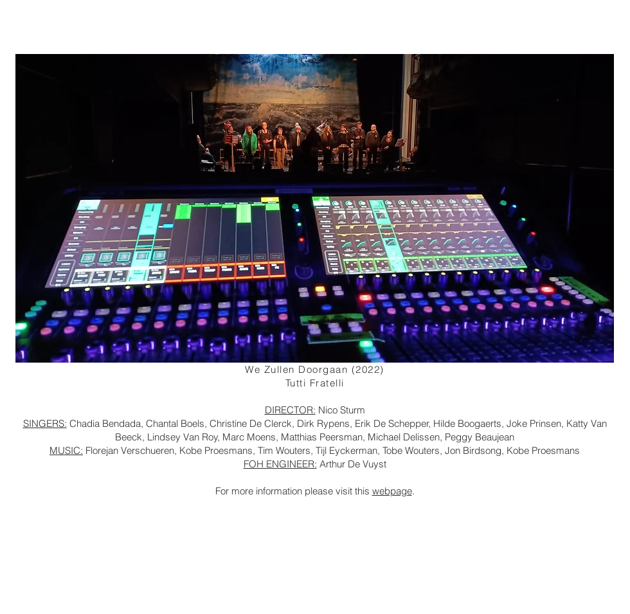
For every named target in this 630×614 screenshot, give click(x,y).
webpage (392, 491)
